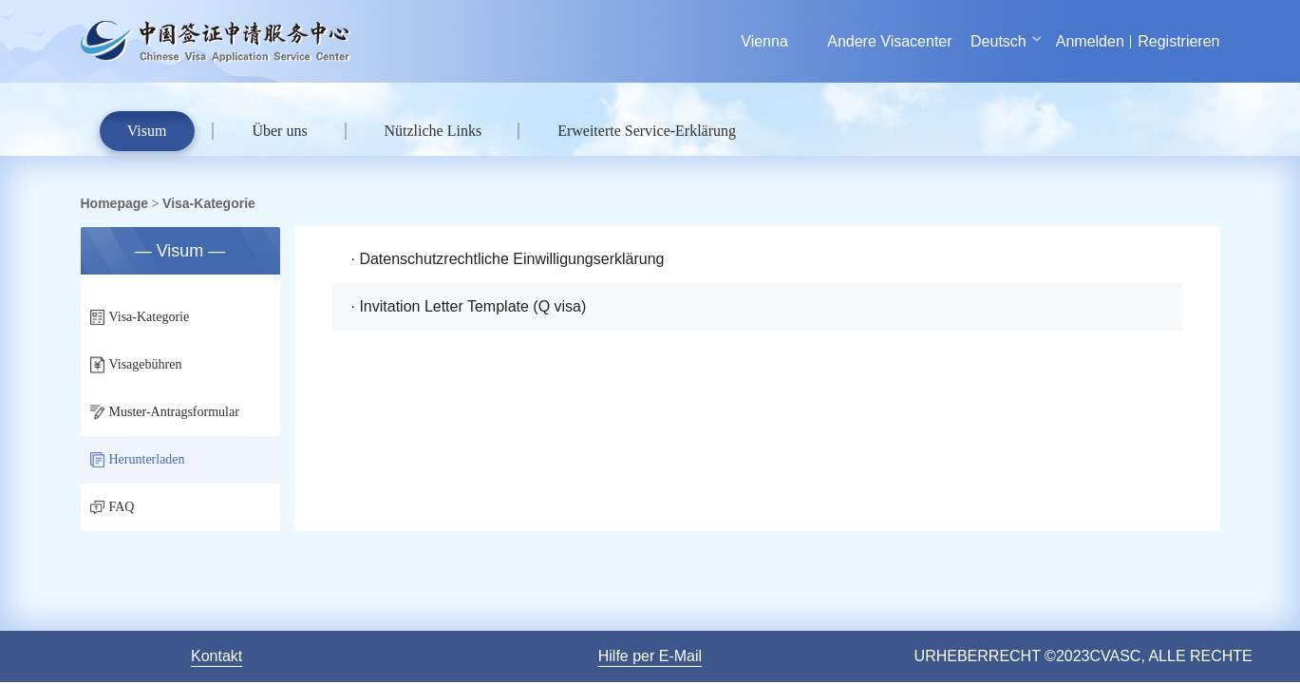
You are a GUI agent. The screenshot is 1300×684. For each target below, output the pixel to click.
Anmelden (1090, 41)
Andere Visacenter (889, 41)
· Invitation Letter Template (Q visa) (469, 306)
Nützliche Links (433, 131)
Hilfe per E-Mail (650, 656)
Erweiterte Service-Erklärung (646, 131)
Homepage (115, 203)
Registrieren (1178, 41)
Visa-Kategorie (208, 203)
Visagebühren (136, 365)
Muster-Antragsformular (164, 412)
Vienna (765, 41)
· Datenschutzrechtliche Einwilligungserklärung (508, 259)
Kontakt (216, 656)
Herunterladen (137, 459)
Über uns (279, 131)
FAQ (112, 507)
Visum (147, 131)
